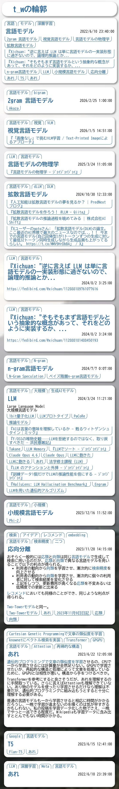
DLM (50, 186)
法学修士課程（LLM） (67, 461)
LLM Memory (35, 449)
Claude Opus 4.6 (23, 455)
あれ (10, 78)
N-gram (39, 361)
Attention (42, 646)
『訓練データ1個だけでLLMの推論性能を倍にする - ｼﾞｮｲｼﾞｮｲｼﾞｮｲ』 (57, 476)
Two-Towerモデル (21, 607)
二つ (59, 541)
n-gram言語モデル (22, 72)
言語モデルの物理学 (92, 39)
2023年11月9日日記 (73, 613)
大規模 (39, 391)
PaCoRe (79, 416)
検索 (13, 535)
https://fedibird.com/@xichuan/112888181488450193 (52, 340)
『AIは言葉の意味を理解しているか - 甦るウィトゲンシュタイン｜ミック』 (57, 431)
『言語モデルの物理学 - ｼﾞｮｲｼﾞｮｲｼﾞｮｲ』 (44, 172)
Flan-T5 (16, 752)
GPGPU (97, 640)
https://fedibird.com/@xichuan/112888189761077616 (52, 289)
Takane (15, 449)
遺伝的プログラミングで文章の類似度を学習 (45, 662)
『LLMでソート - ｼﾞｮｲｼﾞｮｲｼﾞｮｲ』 (79, 449)
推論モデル (18, 422)
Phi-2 (14, 520)
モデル (26, 23)
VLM (50, 123)
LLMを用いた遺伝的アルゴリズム (36, 490)
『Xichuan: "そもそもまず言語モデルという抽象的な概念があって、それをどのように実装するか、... (58, 64)
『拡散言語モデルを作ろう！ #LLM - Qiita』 (48, 212)
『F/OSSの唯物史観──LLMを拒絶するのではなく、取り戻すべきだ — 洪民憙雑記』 (58, 440)
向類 (56, 557)
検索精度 (41, 541)
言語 (10, 23)
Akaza (14, 108)
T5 (22, 78)
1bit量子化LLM (21, 416)
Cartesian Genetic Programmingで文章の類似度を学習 (55, 634)
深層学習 (45, 23)
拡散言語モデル (20, 45)
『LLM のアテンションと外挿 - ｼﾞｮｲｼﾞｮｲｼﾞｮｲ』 (50, 468)
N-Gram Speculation (26, 376)
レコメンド (53, 535)
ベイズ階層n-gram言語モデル (73, 376)
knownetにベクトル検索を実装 (34, 640)
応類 (45, 557)
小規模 (39, 505)
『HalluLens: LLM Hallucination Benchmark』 (49, 484)
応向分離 (98, 72)
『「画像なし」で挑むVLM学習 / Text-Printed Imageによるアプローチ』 (58, 140)
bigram (39, 93)
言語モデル (19, 31)
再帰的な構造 (68, 646)
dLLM (37, 186)
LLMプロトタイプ (54, 416)
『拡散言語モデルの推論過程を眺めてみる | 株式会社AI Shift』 (57, 220)
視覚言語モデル (56, 39)
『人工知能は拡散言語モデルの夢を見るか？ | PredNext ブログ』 (57, 204)
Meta (45, 766)
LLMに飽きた (80, 455)
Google (15, 736)
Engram (100, 484)
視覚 (37, 123)
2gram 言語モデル (22, 39)
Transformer (76, 640)
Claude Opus (53, 455)
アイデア (30, 535)
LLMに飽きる (19, 461)
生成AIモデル (62, 391)
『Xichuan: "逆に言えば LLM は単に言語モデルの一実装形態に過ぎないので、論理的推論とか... (59, 53)
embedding (76, 535)
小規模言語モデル (70, 72)
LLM (46, 72)
